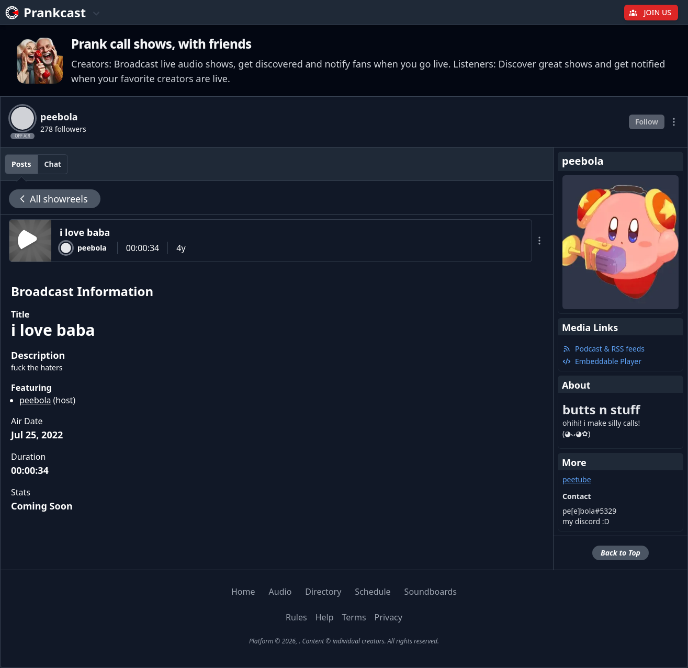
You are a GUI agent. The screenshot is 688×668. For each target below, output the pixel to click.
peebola (35, 400)
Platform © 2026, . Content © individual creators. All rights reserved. (344, 641)
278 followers (63, 129)
